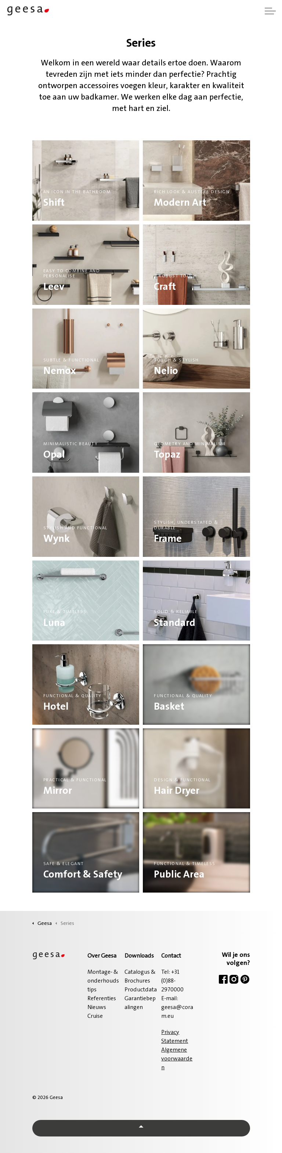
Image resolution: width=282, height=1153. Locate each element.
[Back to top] (141, 1128)
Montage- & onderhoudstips (103, 981)
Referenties (101, 999)
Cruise (95, 1016)
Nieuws (96, 1007)
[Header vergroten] (270, 11)
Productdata (140, 990)
